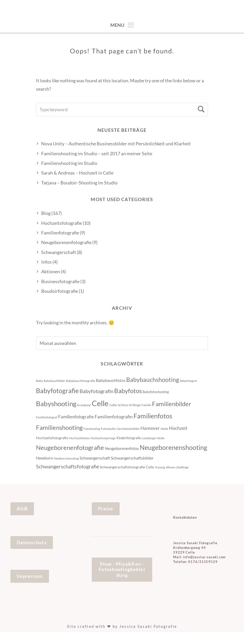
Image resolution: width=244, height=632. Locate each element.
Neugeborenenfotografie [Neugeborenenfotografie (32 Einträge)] (70, 447)
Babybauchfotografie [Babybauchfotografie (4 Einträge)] (80, 381)
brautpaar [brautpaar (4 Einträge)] (84, 405)
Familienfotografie (60, 233)
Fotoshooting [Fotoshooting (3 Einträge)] (91, 428)
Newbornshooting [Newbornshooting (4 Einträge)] (66, 458)
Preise (105, 508)
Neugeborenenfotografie (66, 242)
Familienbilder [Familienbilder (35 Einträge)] (171, 403)
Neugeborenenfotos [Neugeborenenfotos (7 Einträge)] (122, 448)
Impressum (30, 576)
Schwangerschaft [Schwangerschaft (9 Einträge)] (95, 457)
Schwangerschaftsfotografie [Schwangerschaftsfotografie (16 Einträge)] (67, 466)
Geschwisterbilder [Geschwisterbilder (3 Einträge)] (128, 428)
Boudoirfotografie (59, 291)
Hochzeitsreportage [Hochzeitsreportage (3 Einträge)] (103, 438)
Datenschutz (32, 542)
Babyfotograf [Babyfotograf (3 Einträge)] (188, 380)
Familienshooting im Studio (69, 163)
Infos (46, 262)
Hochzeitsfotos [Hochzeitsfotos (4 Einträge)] (79, 438)
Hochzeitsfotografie (61, 223)
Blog (46, 213)
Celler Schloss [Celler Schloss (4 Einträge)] (118, 405)
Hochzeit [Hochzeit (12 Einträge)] (178, 428)
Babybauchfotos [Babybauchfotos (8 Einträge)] (110, 380)
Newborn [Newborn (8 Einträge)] (44, 458)
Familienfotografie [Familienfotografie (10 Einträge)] (76, 416)
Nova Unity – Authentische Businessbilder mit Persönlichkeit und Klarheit (116, 143)
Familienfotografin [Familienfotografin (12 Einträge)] (114, 416)
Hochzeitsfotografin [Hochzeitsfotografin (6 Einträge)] (52, 438)
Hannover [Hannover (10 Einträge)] (150, 428)
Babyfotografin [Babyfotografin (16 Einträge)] (96, 391)
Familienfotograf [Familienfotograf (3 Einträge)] (46, 417)
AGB (22, 508)
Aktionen (50, 271)
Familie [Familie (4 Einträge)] (146, 405)
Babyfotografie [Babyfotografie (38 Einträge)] (57, 390)
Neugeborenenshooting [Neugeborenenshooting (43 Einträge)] (173, 447)
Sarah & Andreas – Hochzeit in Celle (77, 173)
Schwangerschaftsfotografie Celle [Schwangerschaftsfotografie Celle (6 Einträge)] (127, 467)
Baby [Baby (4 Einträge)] (39, 381)
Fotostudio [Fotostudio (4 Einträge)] (108, 429)
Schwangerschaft (58, 252)
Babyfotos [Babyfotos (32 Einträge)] (128, 390)
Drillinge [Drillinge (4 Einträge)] (135, 405)
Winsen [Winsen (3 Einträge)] (170, 467)
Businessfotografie (60, 281)
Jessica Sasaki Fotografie (148, 626)
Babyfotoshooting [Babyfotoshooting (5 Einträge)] (156, 392)
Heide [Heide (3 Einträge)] (164, 428)
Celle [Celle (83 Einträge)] (100, 403)
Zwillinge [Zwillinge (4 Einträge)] (182, 467)
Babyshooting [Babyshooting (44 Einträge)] (56, 403)
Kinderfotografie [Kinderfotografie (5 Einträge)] (129, 438)
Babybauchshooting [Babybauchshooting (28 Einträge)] (152, 379)
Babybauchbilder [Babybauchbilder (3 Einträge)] (54, 380)
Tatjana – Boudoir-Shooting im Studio (79, 182)
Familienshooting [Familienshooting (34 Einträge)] (59, 427)
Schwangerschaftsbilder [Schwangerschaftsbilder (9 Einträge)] (132, 457)
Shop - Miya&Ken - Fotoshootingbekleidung (122, 569)
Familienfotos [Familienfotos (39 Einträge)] (152, 416)
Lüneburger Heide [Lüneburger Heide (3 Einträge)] (153, 438)
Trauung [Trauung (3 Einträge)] (160, 467)
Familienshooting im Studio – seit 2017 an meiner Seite (96, 153)
